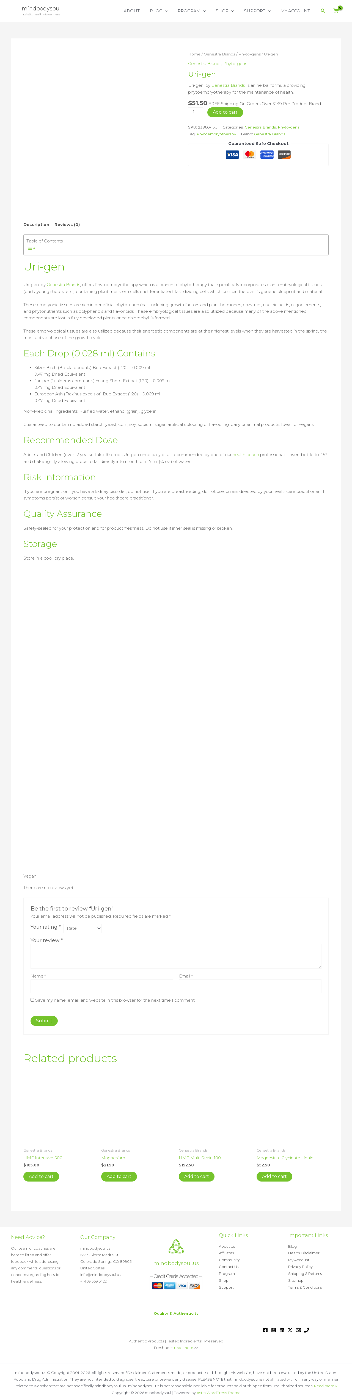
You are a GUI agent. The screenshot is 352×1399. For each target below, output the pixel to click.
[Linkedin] (281, 1328)
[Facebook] (265, 1328)
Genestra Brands (219, 54)
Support (226, 1285)
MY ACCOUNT (296, 10)
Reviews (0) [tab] (67, 225)
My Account (298, 1259)
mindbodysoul (41, 8)
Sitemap (296, 1279)
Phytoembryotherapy (216, 133)
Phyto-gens (249, 54)
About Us (227, 1246)
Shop (224, 1279)
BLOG (167, 11)
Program (227, 1272)
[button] (173, 11)
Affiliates (226, 1252)
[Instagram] (273, 1328)
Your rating (46, 926)
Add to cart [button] (41, 1176)
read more (183, 1346)
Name (38, 976)
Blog (292, 1246)
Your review (47, 940)
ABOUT (142, 10)
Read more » (325, 1383)
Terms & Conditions (305, 1285)
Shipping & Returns (305, 1272)
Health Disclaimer (304, 1252)
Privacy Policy (300, 1266)
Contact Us (228, 1266)
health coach (246, 454)
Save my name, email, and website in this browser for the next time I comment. (115, 1000)
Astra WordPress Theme (219, 1390)
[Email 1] (298, 1328)
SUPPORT (260, 11)
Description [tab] (36, 225)
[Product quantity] (195, 111)
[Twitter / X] (290, 1328)
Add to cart (225, 111)
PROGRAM (198, 11)
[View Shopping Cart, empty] (336, 11)
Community (229, 1259)
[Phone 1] (306, 1328)
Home (194, 54)
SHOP (229, 11)
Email (186, 976)
